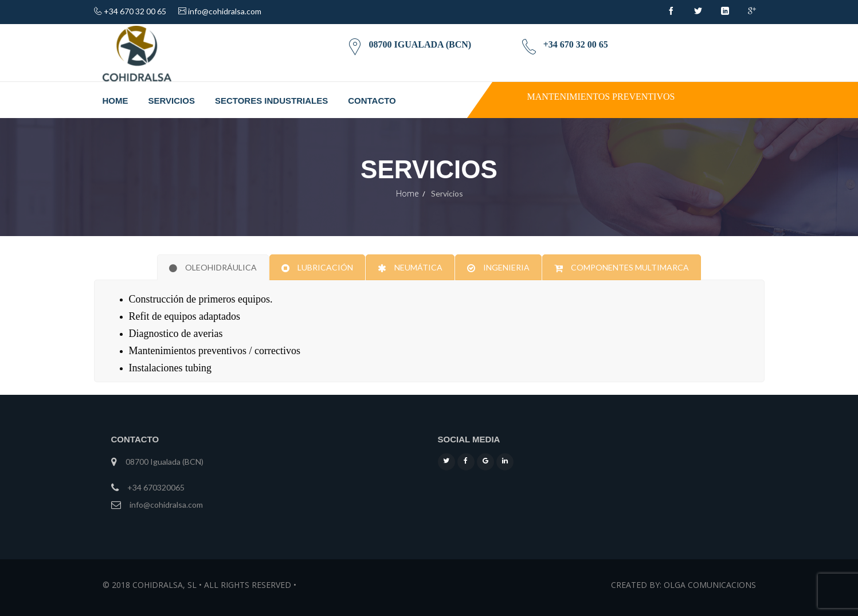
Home (115, 100)
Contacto (372, 100)
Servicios (171, 100)
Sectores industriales (271, 100)
